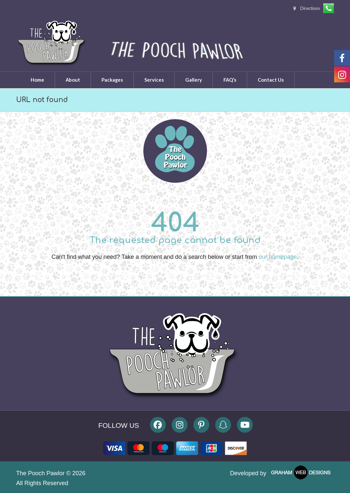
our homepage (278, 257)
